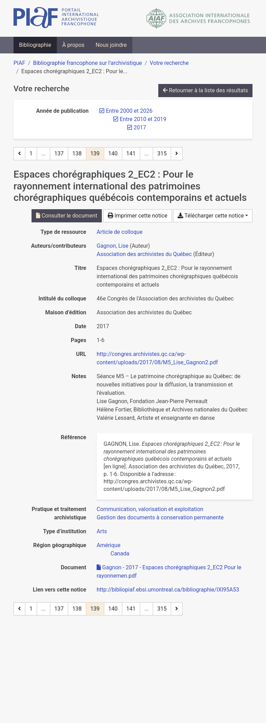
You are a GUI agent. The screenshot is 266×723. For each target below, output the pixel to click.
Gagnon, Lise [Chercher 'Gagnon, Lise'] (112, 246)
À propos (73, 45)
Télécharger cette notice (211, 215)
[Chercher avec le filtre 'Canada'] (119, 553)
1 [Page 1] (31, 153)
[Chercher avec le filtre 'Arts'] (102, 531)
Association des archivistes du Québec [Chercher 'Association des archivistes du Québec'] (144, 254)
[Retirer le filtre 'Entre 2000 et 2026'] (129, 111)
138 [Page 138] (77, 153)
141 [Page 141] (131, 153)
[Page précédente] (19, 153)
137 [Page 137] (59, 153)
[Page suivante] (177, 153)
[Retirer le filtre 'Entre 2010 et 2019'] (143, 119)
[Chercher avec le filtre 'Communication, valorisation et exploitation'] (150, 509)
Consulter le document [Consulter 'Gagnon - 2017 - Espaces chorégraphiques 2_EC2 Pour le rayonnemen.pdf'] (66, 215)
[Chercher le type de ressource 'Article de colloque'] (119, 232)
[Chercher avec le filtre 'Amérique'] (109, 545)
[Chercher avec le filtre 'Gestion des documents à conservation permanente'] (160, 517)
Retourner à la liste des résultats (205, 90)
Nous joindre (111, 45)
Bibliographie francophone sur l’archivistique (87, 63)
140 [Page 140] (113, 153)
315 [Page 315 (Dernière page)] (162, 153)
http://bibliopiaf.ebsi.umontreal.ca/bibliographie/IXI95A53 (168, 589)
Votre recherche (169, 63)
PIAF (19, 63)
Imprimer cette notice (137, 215)
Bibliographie (35, 45)
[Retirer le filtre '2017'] (140, 127)
